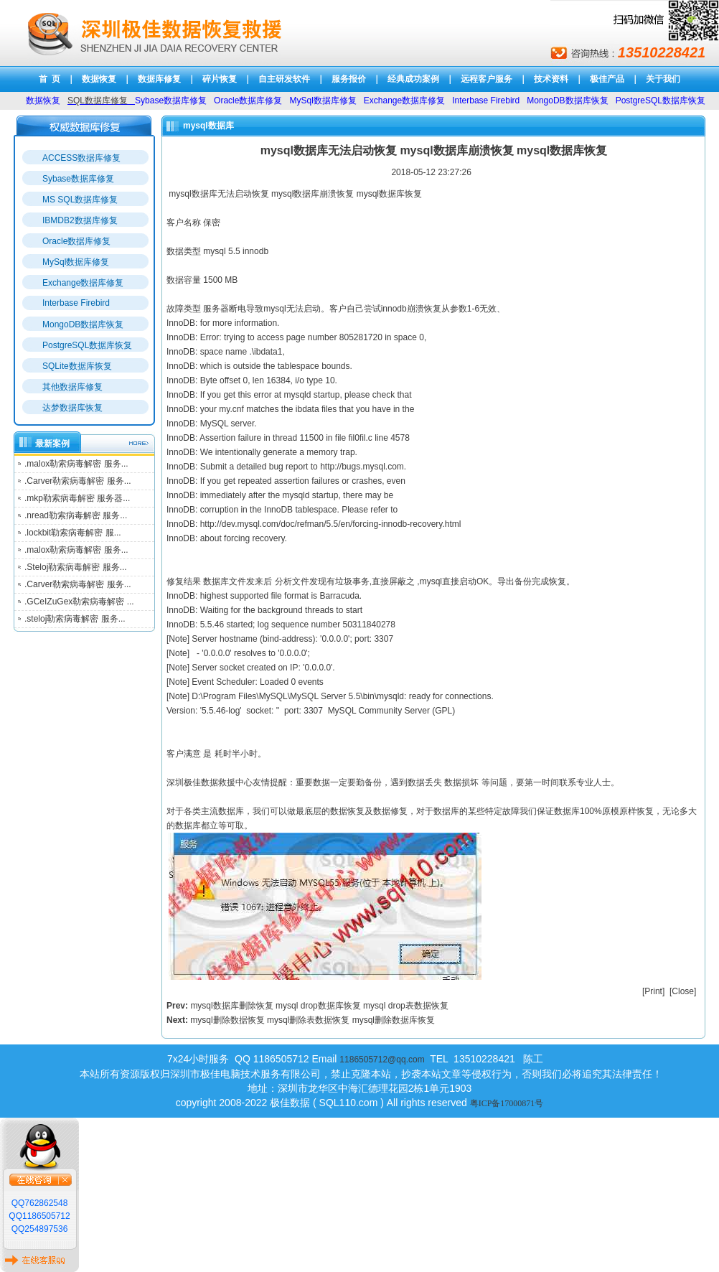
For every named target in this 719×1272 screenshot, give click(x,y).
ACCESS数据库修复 (81, 158)
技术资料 (551, 79)
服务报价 (349, 79)
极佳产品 (607, 79)
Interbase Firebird (76, 303)
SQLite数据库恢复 (77, 366)
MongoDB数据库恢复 (82, 324)
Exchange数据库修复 (82, 283)
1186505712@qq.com (381, 1059)
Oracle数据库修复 (76, 241)
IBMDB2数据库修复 (80, 220)
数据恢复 (99, 79)
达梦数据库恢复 (72, 408)
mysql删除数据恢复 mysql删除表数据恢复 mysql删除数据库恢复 (312, 1020)
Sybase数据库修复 (78, 179)
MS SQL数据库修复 (80, 200)
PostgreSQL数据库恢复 (87, 345)
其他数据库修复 (72, 387)
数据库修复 (159, 79)
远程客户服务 (486, 79)
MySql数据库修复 (75, 262)
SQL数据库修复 (97, 100)
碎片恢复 (219, 79)
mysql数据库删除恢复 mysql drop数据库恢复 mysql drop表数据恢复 (319, 1006)
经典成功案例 (413, 79)
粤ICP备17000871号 (507, 1103)
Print (653, 991)
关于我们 (663, 79)
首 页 (50, 79)
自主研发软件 (284, 79)
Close (683, 991)
